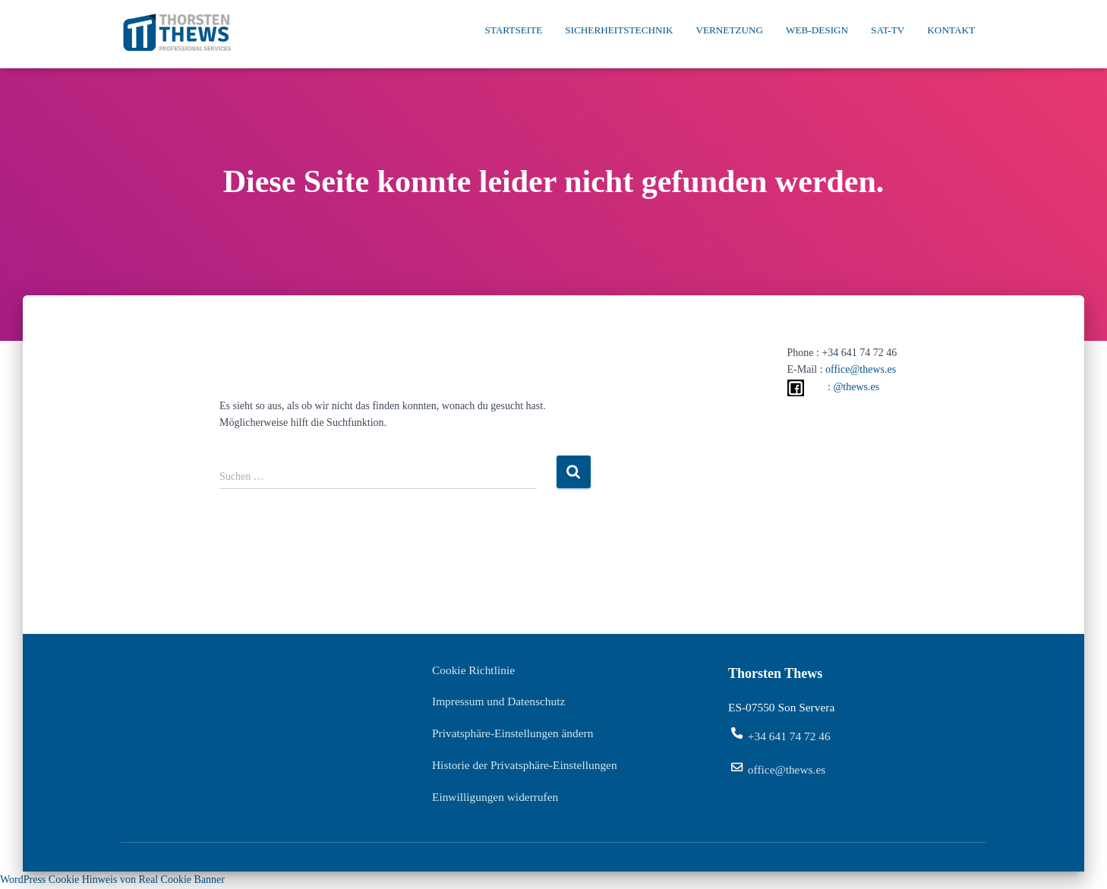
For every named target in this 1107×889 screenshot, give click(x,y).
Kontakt (951, 30)
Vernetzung (729, 30)
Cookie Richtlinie (473, 670)
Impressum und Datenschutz (498, 701)
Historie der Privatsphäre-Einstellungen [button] (524, 765)
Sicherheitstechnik (619, 30)
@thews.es (856, 386)
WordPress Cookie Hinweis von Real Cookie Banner (112, 879)
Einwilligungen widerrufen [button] (495, 797)
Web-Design (817, 30)
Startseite (513, 30)
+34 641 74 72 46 (789, 736)
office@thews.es (860, 369)
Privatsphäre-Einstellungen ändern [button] (512, 733)
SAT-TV (887, 30)
